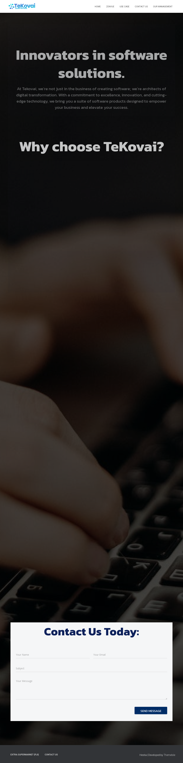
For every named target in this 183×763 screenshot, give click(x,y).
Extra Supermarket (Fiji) (25, 754)
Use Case (124, 6)
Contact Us (141, 6)
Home (98, 6)
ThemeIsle (169, 755)
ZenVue (110, 6)
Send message (150, 711)
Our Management (162, 6)
